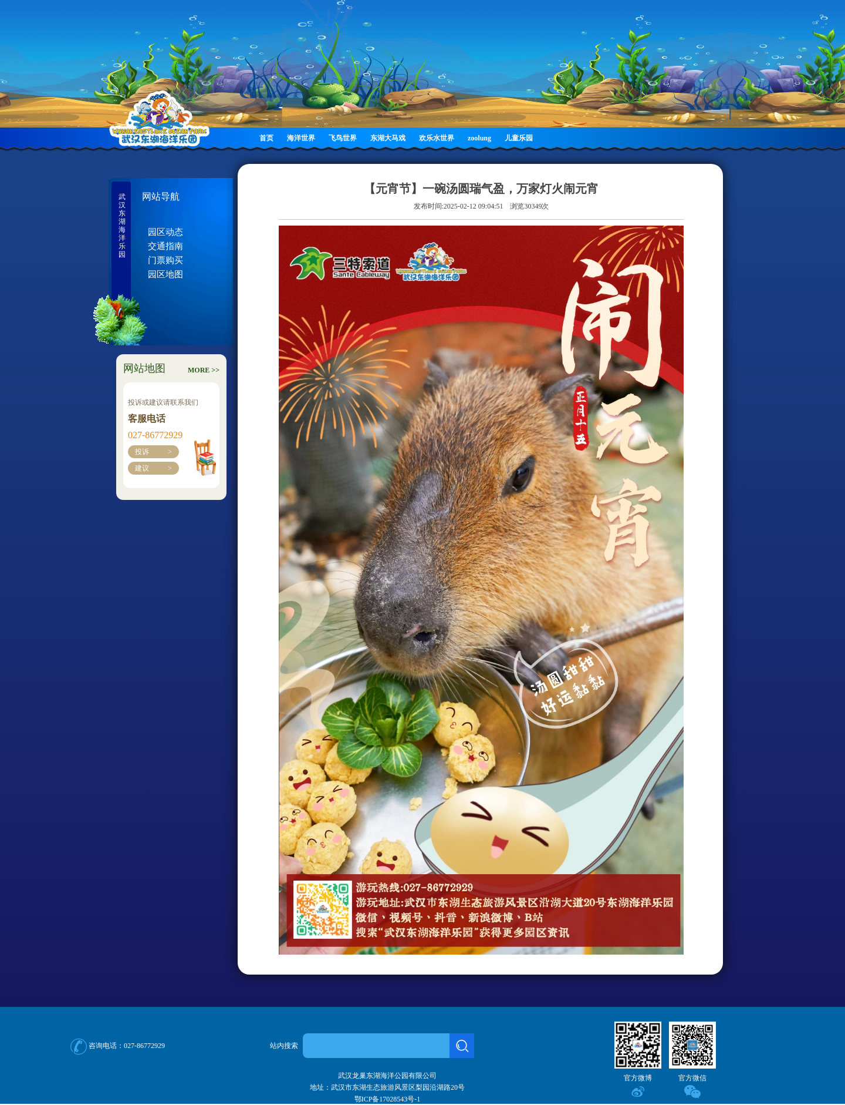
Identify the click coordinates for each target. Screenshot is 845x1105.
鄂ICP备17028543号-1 (387, 1099)
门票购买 (165, 260)
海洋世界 (301, 138)
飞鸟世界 (343, 138)
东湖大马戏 (387, 138)
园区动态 (165, 232)
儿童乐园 (519, 138)
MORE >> (203, 370)
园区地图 (165, 274)
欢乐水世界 (436, 138)
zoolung (479, 138)
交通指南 (165, 246)
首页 (266, 138)
